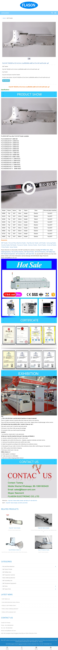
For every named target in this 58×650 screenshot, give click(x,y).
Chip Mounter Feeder (33, 243)
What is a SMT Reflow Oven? (9, 605)
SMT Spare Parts (30, 253)
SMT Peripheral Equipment (8, 253)
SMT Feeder (4, 243)
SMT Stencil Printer (29, 252)
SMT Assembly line (20, 253)
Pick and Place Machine (17, 252)
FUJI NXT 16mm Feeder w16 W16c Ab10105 (16, 503)
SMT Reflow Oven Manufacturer (47, 640)
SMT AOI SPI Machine (40, 252)
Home (4, 18)
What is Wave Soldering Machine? (10, 608)
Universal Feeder (51, 245)
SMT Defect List (6, 599)
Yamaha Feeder (5, 245)
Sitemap (41, 641)
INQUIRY (6, 80)
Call (21, 648)
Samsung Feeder (51, 243)
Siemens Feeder (32, 245)
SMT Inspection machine (8, 575)
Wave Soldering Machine (8, 577)
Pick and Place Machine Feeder (17, 243)
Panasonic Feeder (22, 245)
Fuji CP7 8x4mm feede (43, 550)
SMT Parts (5, 586)
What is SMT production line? (9, 612)
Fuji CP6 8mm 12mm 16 (15, 550)
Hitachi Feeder (42, 245)
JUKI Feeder (42, 243)
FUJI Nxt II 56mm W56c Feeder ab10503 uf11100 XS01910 (22, 500)
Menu (36, 648)
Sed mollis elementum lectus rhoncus (11, 602)
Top (51, 648)
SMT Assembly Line (7, 580)
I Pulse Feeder (5, 247)
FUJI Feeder (13, 245)
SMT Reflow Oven (44, 250)
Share (7, 648)
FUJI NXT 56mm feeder (43, 528)
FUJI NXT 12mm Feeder (14, 528)
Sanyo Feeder (13, 247)
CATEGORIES (5, 13)
